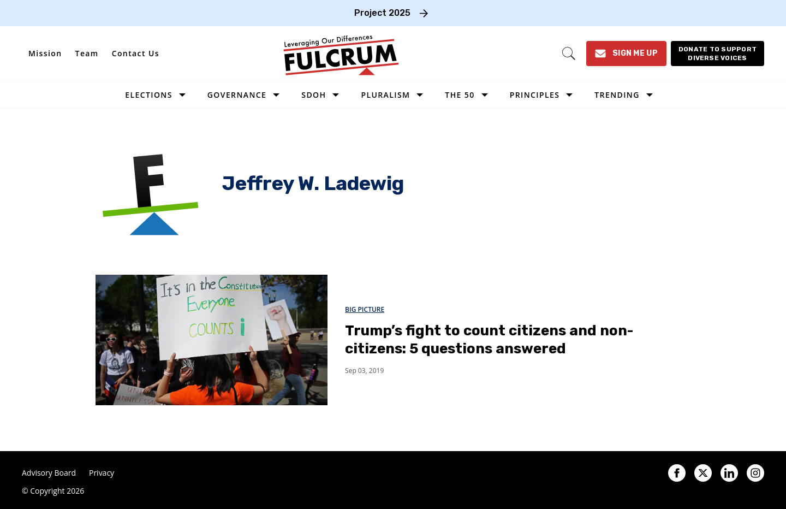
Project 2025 (382, 13)
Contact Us (135, 53)
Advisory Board (49, 473)
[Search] (568, 53)
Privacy (101, 473)
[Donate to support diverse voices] (717, 53)
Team (87, 53)
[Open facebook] (677, 473)
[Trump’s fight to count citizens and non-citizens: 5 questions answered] (211, 339)
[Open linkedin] (729, 473)
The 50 (459, 95)
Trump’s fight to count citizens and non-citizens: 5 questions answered (489, 339)
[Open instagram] (755, 473)
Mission (45, 53)
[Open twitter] (703, 473)
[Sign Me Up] (626, 53)
